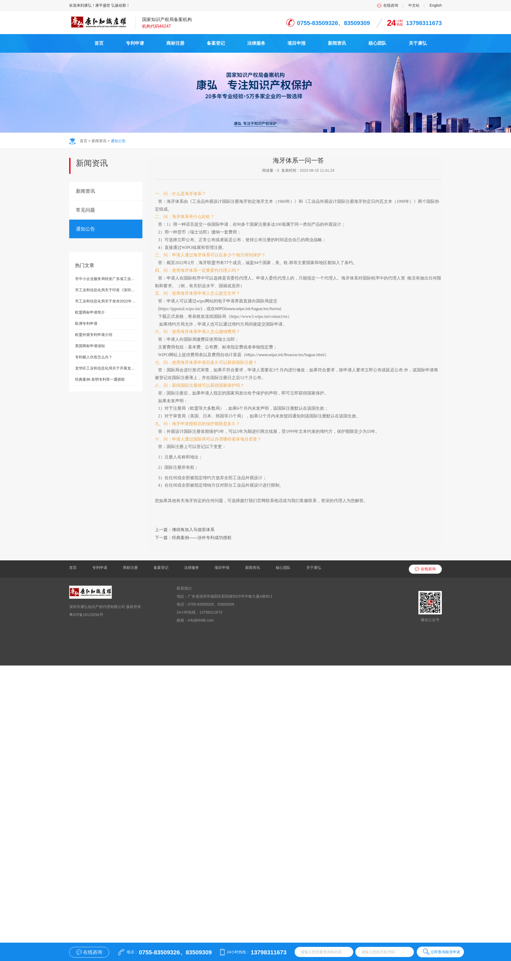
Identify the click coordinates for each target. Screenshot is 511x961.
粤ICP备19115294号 (86, 615)
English (436, 5)
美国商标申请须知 (90, 346)
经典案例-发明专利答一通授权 (100, 379)
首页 (99, 43)
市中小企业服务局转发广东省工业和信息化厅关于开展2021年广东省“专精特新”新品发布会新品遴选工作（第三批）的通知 (106, 279)
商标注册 (175, 43)
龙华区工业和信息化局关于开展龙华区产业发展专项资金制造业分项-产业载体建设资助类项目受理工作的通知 (106, 368)
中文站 (413, 5)
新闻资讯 (337, 43)
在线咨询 (390, 5)
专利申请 (135, 43)
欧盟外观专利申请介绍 (93, 334)
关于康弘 (418, 43)
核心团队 (377, 43)
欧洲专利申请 (86, 323)
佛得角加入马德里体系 (193, 529)
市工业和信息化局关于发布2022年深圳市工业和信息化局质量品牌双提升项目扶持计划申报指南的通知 (106, 301)
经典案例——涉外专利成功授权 (202, 537)
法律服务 (256, 43)
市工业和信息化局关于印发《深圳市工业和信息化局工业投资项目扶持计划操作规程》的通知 (106, 290)
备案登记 (216, 43)
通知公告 (118, 141)
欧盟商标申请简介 (90, 312)
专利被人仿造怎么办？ (93, 357)
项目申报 (296, 43)
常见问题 (85, 210)
